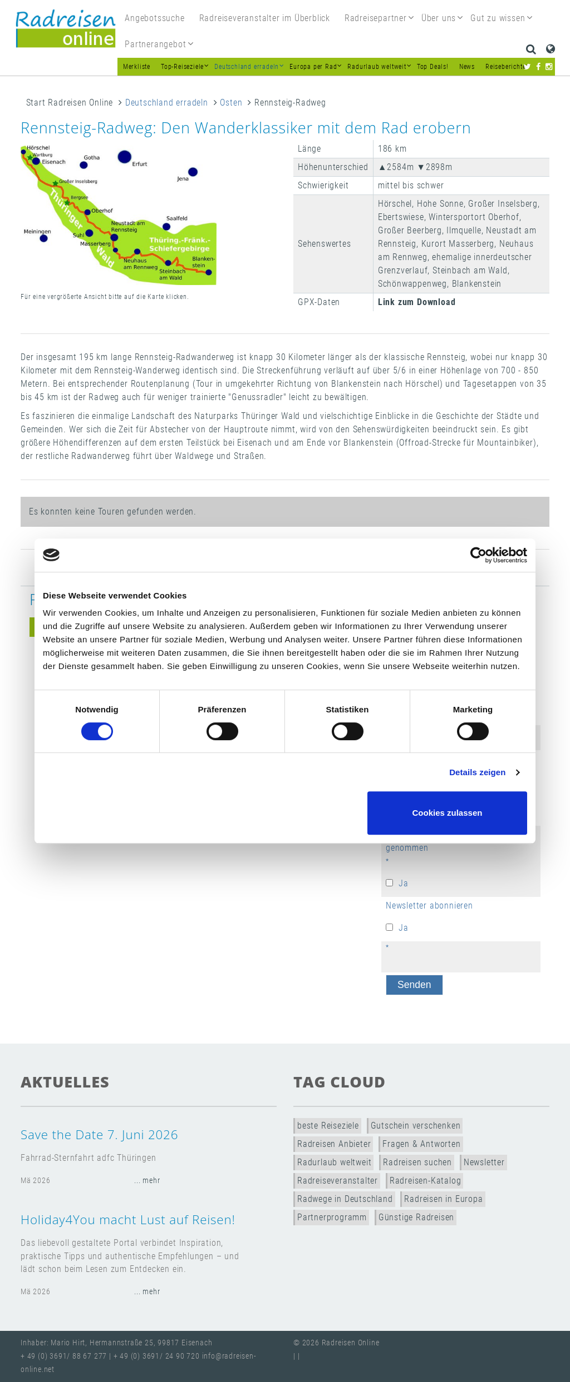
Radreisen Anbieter (334, 1144)
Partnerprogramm (332, 1217)
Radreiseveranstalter (337, 1180)
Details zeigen (477, 772)
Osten (231, 102)
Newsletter (484, 1162)
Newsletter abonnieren (429, 905)
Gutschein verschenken (416, 1125)
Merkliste (136, 67)
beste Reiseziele (328, 1125)
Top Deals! (433, 67)
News (467, 67)
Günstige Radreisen (416, 1217)
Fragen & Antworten (421, 1144)
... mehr (147, 1180)
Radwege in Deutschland (345, 1199)
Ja (404, 883)
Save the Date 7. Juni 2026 (99, 1134)
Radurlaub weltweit (334, 1162)
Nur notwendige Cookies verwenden (283, 812)
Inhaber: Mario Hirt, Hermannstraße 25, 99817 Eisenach (116, 1343)
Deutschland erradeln (166, 102)
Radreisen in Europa (443, 1199)
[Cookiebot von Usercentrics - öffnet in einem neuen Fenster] (478, 555)
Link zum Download (417, 302)
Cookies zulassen (447, 812)
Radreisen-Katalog (425, 1180)
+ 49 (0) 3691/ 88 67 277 (64, 1356)
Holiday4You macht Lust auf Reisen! (128, 1219)
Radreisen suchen (417, 1162)
